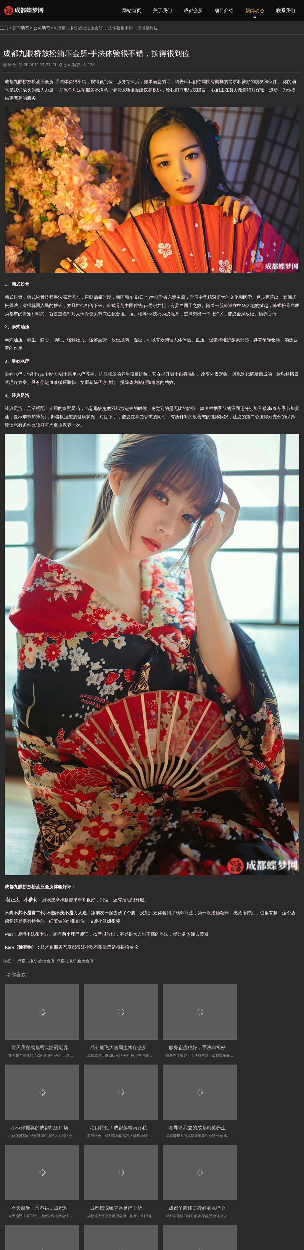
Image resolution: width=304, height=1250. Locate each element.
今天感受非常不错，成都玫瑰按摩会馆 (200, 1122)
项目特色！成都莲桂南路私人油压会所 (51, 1122)
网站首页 (131, 10)
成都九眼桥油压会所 (75, 960)
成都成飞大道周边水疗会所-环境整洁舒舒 (129, 1045)
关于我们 (162, 10)
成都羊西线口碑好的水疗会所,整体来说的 (54, 1199)
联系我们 (285, 10)
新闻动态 (254, 10)
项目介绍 (224, 10)
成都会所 (193, 10)
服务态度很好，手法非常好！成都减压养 (202, 1045)
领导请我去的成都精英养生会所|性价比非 (129, 1122)
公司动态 (41, 27)
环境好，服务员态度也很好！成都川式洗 (202, 1199)
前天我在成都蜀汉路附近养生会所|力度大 (54, 1045)
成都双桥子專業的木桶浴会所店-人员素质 (129, 1199)
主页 (4, 27)
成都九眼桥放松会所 (35, 960)
